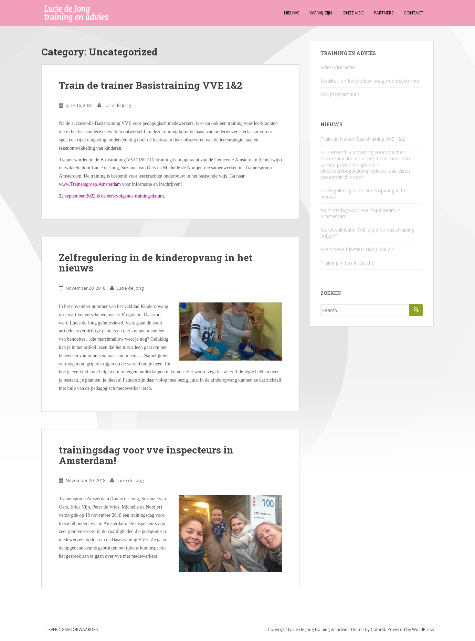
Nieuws (291, 13)
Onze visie (352, 13)
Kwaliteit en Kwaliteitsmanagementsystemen (370, 80)
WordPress (423, 629)
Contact (413, 13)
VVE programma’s (340, 94)
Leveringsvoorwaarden (72, 629)
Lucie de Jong (117, 105)
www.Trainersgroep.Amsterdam (90, 184)
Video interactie (337, 67)
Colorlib (379, 629)
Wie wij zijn (320, 13)
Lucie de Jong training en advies (319, 629)
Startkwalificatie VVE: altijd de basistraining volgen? (367, 232)
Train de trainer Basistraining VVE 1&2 (150, 85)
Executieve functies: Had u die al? (357, 249)
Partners (383, 13)
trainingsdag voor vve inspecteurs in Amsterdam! (146, 455)
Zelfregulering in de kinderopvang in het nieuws (156, 263)
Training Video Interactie (347, 262)
